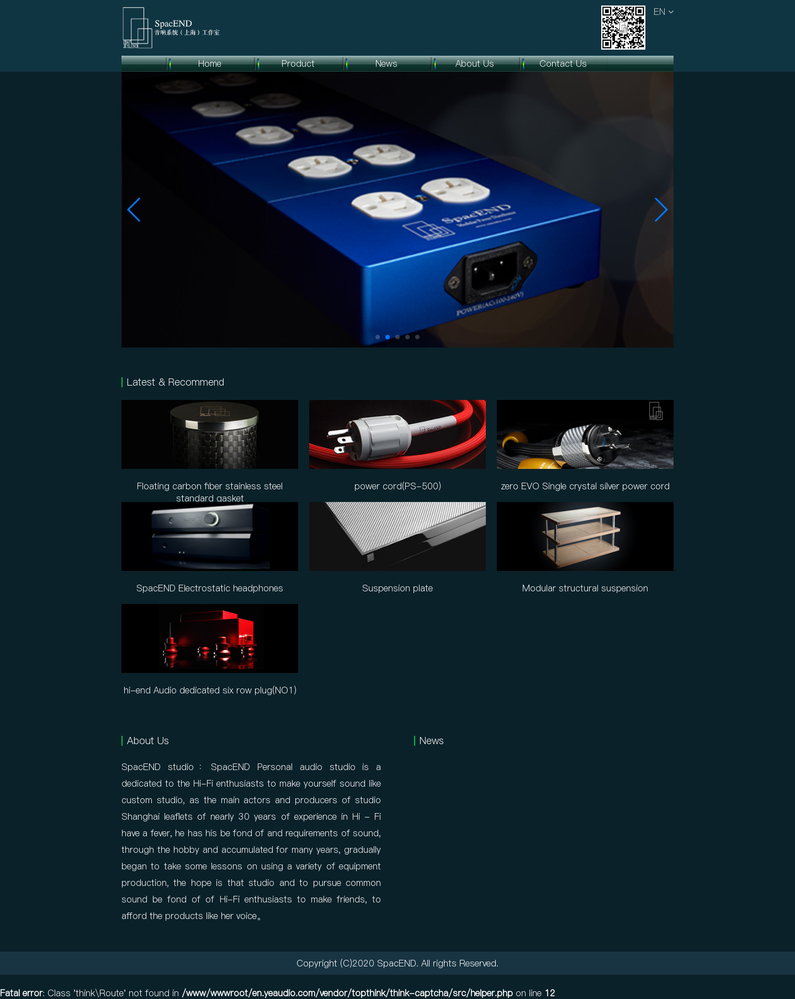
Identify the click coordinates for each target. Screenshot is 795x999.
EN (664, 12)
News (386, 63)
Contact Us (563, 63)
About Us (474, 63)
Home (209, 63)
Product (298, 63)
